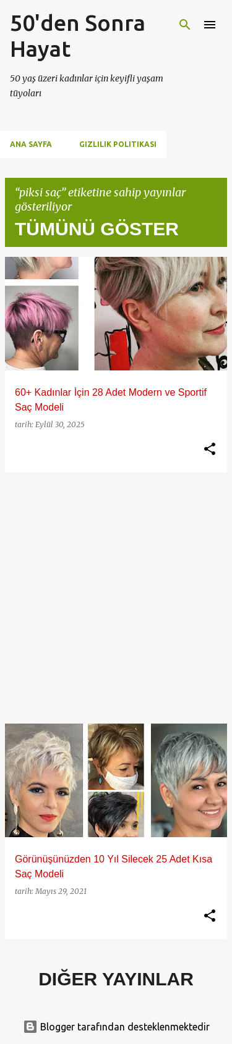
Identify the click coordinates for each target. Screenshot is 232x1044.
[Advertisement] (116, 598)
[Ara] (185, 25)
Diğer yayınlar (116, 979)
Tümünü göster (97, 229)
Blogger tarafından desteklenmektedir (116, 1026)
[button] (209, 449)
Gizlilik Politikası (118, 144)
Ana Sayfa (31, 144)
